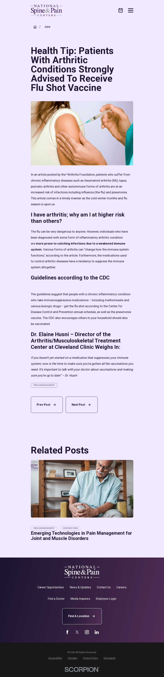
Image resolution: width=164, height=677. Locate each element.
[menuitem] (55, 658)
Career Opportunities (51, 587)
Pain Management (44, 385)
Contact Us (104, 587)
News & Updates (80, 587)
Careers (121, 587)
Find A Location (82, 616)
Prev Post (47, 405)
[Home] (46, 10)
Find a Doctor (56, 598)
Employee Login (106, 598)
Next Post (82, 405)
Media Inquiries (80, 598)
